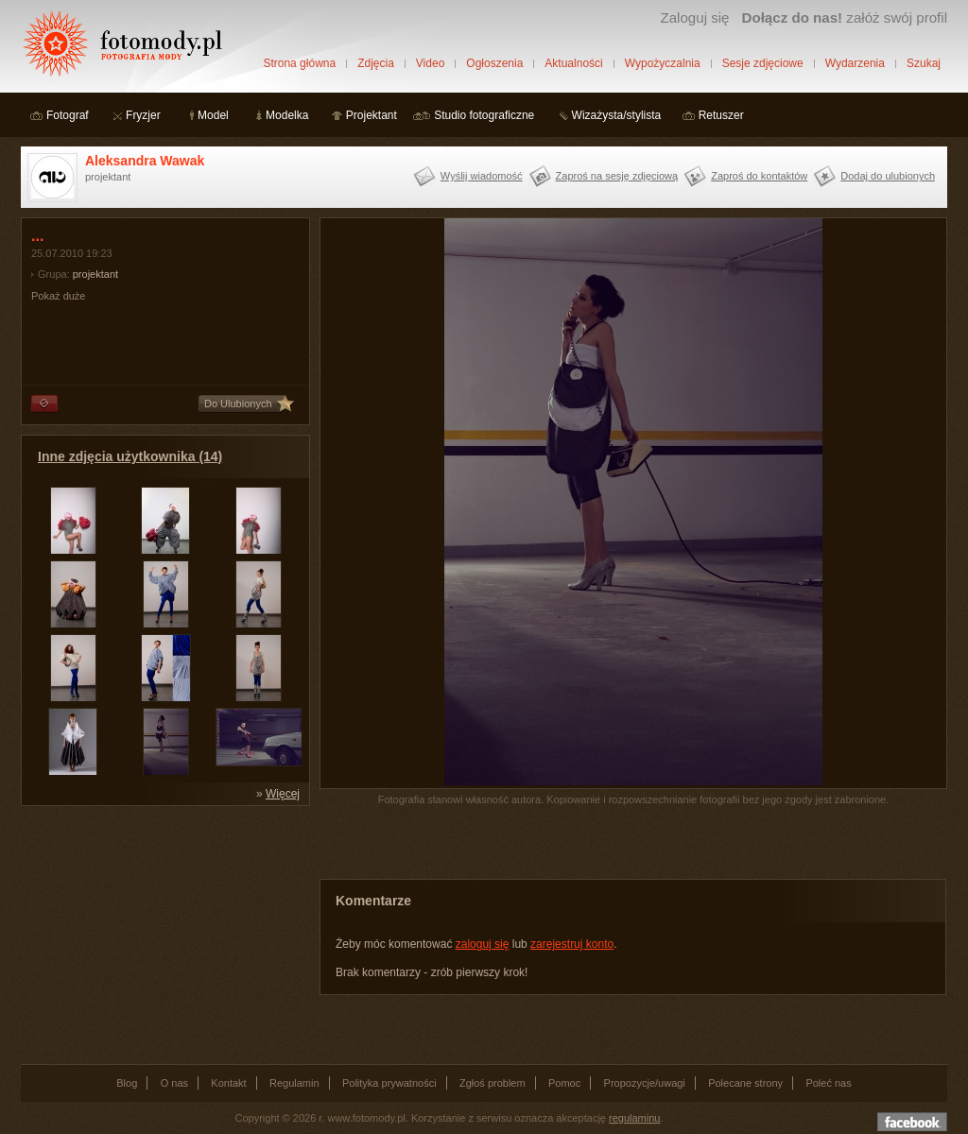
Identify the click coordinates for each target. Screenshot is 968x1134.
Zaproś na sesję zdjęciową (617, 175)
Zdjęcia (375, 63)
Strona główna (299, 63)
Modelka (287, 115)
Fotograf (67, 115)
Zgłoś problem (492, 1083)
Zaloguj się (694, 17)
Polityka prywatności (389, 1083)
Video (430, 63)
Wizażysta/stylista (617, 115)
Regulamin (294, 1083)
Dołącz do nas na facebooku (912, 1121)
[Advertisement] (162, 934)
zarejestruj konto (572, 944)
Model (213, 115)
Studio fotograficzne (484, 115)
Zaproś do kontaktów (759, 175)
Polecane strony (745, 1083)
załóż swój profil (844, 17)
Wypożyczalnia (662, 63)
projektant (95, 274)
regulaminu (634, 1118)
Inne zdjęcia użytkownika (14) (130, 456)
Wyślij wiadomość (482, 175)
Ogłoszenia (494, 63)
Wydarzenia (855, 63)
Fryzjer (143, 115)
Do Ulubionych (238, 403)
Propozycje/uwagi (644, 1083)
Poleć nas (828, 1083)
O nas (174, 1083)
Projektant (371, 115)
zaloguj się (483, 944)
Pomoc (564, 1083)
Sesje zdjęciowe (763, 63)
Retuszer (721, 115)
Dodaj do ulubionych (887, 175)
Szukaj (924, 63)
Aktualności (573, 63)
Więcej (283, 793)
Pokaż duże (58, 295)
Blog (126, 1083)
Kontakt (228, 1083)
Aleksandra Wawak (144, 160)
